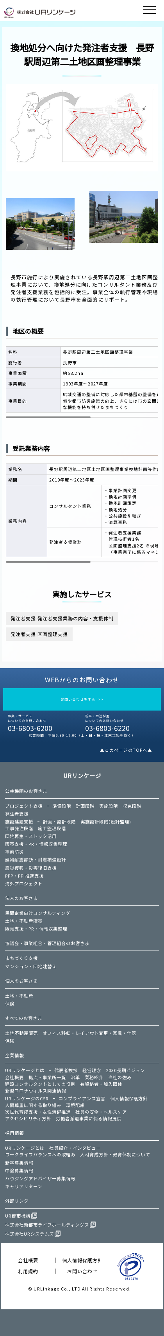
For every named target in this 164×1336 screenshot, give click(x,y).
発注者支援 (17, 814)
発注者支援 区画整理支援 (39, 634)
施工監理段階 (52, 828)
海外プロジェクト (24, 883)
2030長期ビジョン (125, 1070)
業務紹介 (94, 1077)
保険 (9, 1003)
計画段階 (85, 806)
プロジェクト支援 (24, 806)
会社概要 (14, 1077)
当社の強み (120, 1077)
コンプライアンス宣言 (82, 1098)
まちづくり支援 (21, 958)
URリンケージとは (25, 1070)
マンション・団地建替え (31, 966)
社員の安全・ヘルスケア (101, 1112)
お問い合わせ (82, 1271)
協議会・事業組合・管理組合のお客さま (47, 943)
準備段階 (61, 806)
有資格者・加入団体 (101, 1084)
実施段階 (108, 806)
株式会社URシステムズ (29, 1234)
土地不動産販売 (21, 1033)
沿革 (75, 1077)
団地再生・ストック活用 (31, 836)
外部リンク (17, 1201)
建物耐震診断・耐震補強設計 (35, 859)
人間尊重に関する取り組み (33, 1105)
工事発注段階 (19, 828)
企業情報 (14, 1055)
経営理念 (91, 1070)
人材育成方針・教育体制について (115, 1154)
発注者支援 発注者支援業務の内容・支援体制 (62, 618)
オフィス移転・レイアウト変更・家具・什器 (89, 1033)
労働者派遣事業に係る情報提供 (88, 1118)
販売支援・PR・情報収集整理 (36, 844)
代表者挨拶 (66, 1070)
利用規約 (28, 1271)
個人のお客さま (21, 981)
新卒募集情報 (19, 1163)
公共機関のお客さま (26, 791)
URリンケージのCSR (27, 1098)
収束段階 (132, 806)
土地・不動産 (19, 995)
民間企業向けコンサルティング (37, 913)
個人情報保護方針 (129, 1098)
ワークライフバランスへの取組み (40, 1154)
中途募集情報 (19, 1170)
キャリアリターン (23, 1186)
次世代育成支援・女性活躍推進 (38, 1112)
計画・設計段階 (59, 821)
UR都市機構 (17, 1215)
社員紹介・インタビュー (75, 1148)
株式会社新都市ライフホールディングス (47, 1224)
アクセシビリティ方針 (28, 1118)
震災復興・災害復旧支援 (31, 868)
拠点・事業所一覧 (47, 1077)
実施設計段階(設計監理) (105, 821)
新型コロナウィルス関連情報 (35, 1090)
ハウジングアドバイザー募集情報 (40, 1178)
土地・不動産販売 (24, 921)
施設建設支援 (19, 821)
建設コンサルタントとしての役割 (40, 1084)
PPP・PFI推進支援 (24, 875)
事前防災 (14, 852)
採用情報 (14, 1133)
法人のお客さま (21, 898)
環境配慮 (75, 1105)
